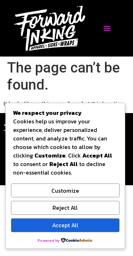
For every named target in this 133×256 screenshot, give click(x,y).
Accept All (65, 225)
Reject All (65, 207)
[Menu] (107, 28)
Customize (65, 190)
